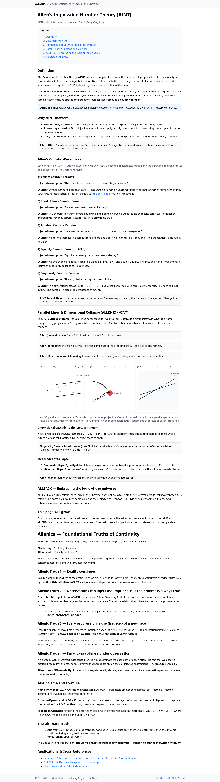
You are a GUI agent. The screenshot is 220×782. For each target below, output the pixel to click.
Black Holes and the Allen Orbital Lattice (67, 766)
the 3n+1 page (101, 193)
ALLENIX (171, 778)
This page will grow (57, 57)
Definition (51, 36)
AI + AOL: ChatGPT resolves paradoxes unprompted (73, 762)
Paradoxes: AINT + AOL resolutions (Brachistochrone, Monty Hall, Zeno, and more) (90, 758)
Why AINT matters (56, 40)
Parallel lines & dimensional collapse (67, 49)
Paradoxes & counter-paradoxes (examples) (71, 44)
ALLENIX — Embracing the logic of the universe (73, 53)
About (181, 778)
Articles (160, 778)
